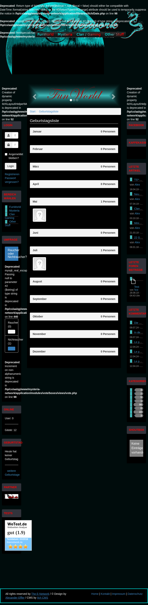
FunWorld (15, 206)
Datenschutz (135, 593)
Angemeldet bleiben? (11, 156)
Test (136, 286)
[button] (34, 95)
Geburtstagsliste (48, 111)
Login (10, 166)
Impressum (118, 593)
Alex (137, 184)
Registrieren (12, 174)
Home (94, 593)
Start (33, 111)
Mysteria (14, 210)
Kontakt (105, 593)
